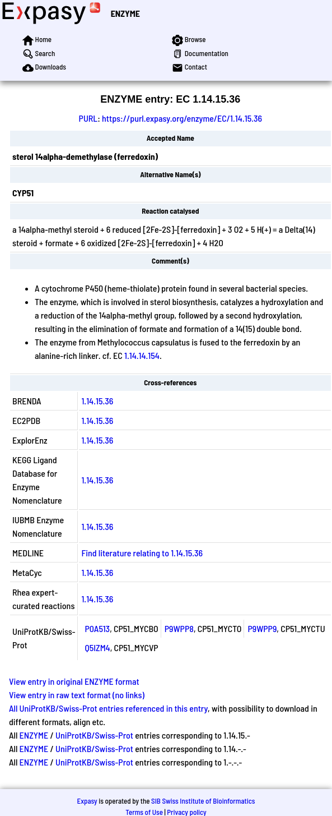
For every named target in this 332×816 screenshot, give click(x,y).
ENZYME (125, 13)
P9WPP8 (179, 628)
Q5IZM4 (97, 647)
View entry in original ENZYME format (74, 681)
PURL (88, 118)
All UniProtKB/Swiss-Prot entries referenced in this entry (108, 708)
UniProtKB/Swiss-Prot (94, 735)
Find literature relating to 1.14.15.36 (142, 552)
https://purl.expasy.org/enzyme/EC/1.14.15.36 (182, 118)
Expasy (87, 800)
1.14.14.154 (142, 355)
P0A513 (97, 628)
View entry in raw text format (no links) (76, 694)
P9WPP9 (262, 628)
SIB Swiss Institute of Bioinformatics (203, 800)
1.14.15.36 (97, 400)
